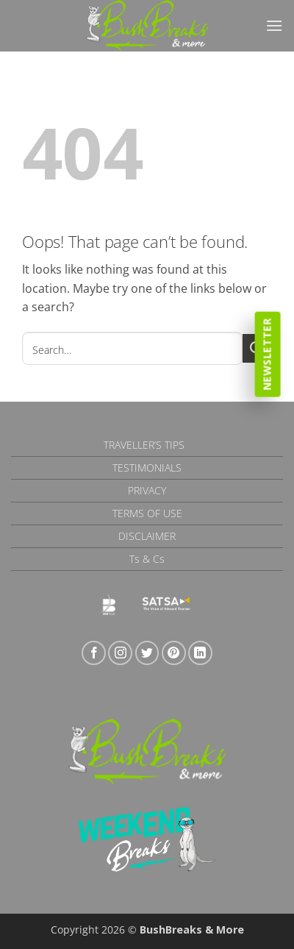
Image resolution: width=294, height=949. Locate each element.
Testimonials (147, 467)
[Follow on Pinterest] (174, 653)
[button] (274, 25)
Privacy (147, 490)
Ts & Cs (147, 559)
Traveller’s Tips (144, 445)
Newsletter (267, 355)
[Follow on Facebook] (94, 653)
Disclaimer (147, 536)
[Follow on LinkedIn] (200, 653)
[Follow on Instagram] (120, 653)
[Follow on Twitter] (147, 653)
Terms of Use (147, 513)
